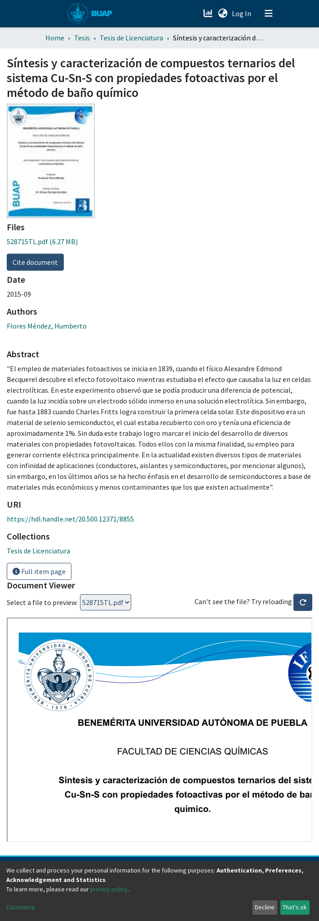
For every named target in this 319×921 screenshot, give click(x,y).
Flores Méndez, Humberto (47, 325)
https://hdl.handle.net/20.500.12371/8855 (70, 518)
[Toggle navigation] (269, 13)
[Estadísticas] (208, 13)
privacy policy (109, 889)
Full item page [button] (39, 571)
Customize (20, 907)
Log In (242, 13)
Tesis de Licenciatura (131, 37)
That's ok (295, 907)
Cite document (35, 262)
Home (54, 37)
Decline (265, 907)
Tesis (82, 37)
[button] (222, 13)
